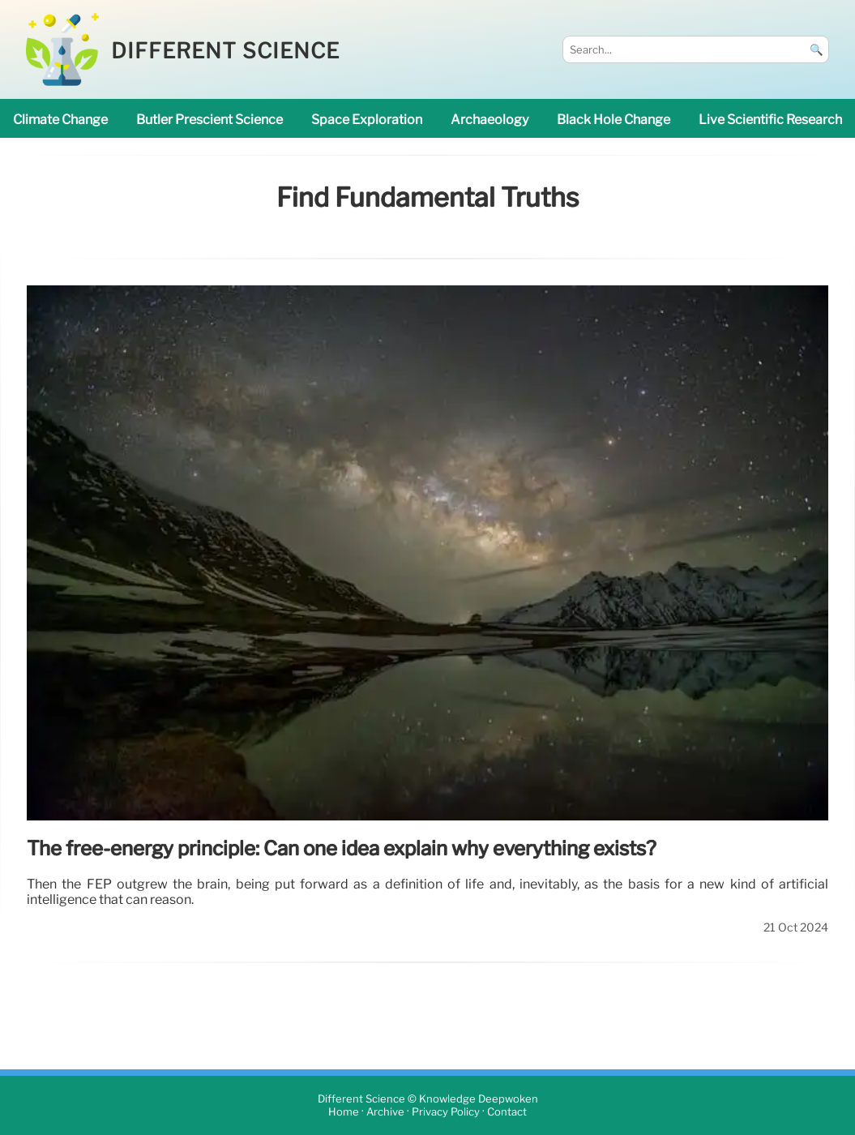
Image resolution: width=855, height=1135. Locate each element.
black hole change (613, 119)
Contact (507, 1112)
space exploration (366, 119)
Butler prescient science (209, 119)
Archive (385, 1112)
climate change (60, 119)
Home (343, 1112)
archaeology (489, 119)
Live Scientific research (770, 119)
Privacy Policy (446, 1112)
